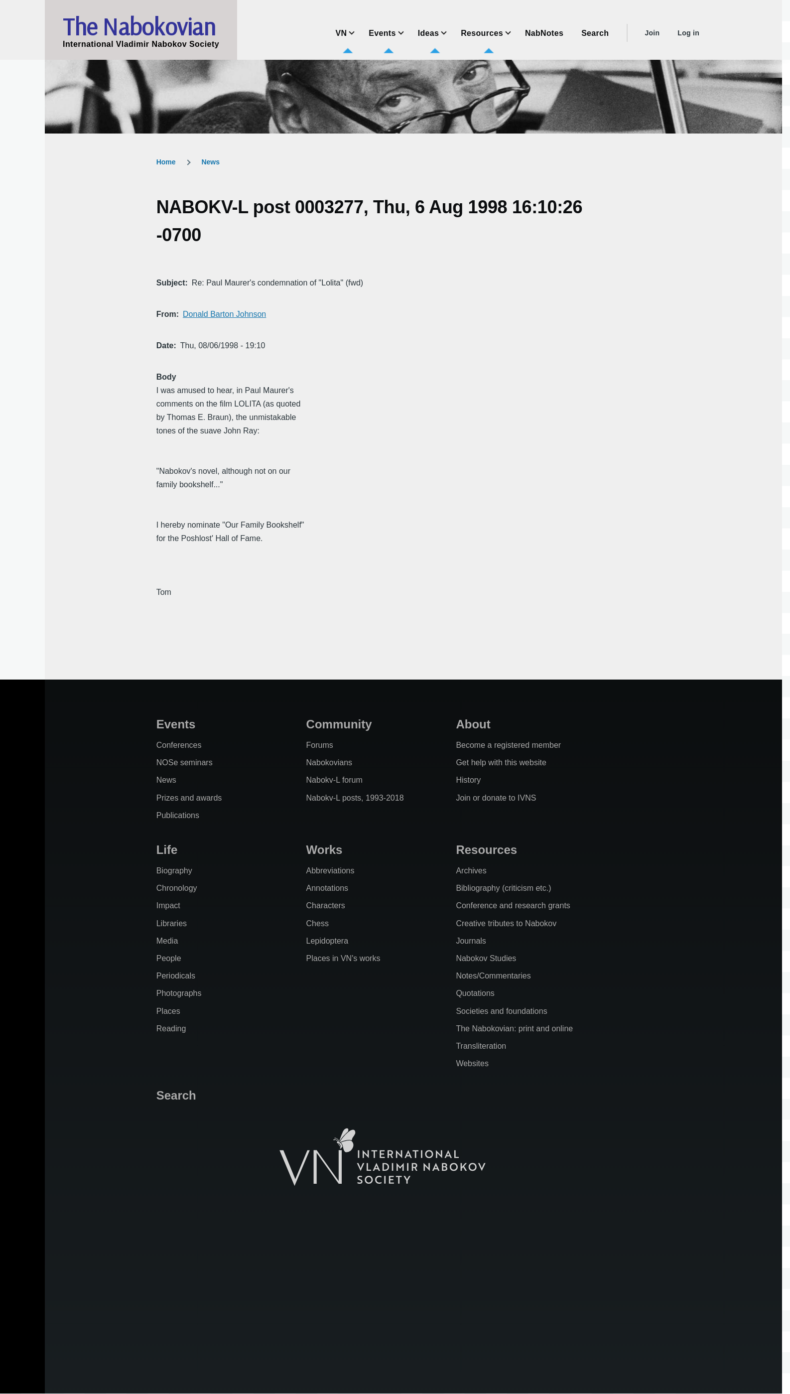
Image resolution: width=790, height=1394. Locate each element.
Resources (486, 849)
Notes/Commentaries (493, 976)
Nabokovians (329, 762)
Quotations (475, 993)
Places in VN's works (343, 958)
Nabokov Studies (486, 958)
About (473, 724)
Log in (688, 33)
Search (176, 1095)
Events (176, 724)
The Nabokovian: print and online (514, 1028)
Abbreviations (330, 870)
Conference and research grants (513, 905)
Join (652, 33)
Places (168, 1011)
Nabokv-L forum (334, 780)
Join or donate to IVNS (496, 798)
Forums (319, 745)
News (210, 162)
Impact (168, 905)
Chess (317, 923)
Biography (174, 870)
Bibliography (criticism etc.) (503, 888)
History (468, 780)
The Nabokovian (139, 26)
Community (339, 724)
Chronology (176, 888)
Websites (472, 1063)
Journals (471, 941)
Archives (471, 870)
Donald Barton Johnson (224, 314)
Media (167, 941)
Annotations (327, 888)
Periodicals (175, 976)
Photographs (179, 993)
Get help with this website (501, 762)
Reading (171, 1028)
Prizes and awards (189, 798)
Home (166, 162)
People (168, 958)
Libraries (171, 923)
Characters (325, 905)
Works (324, 849)
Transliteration (481, 1046)
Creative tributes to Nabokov (506, 923)
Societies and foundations (501, 1011)
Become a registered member (508, 745)
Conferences (179, 745)
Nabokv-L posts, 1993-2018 (355, 798)
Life (167, 849)
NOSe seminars (184, 762)
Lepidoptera (327, 941)
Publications (177, 815)
